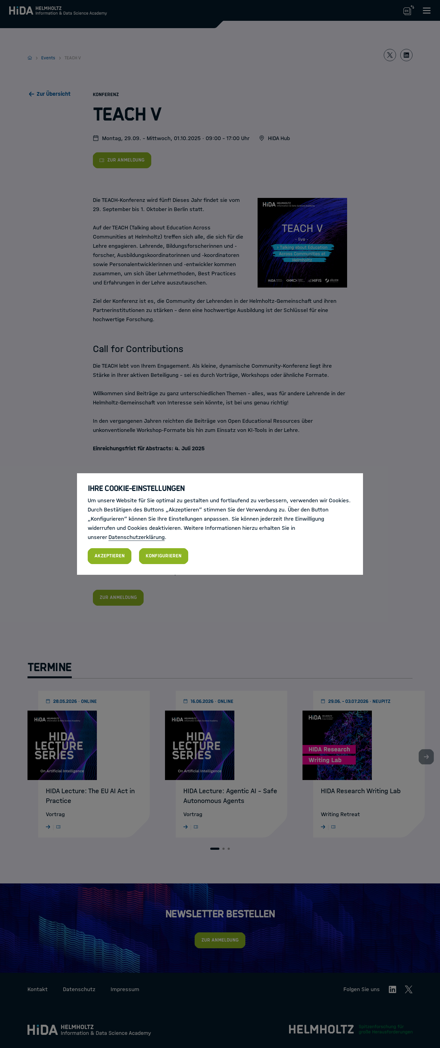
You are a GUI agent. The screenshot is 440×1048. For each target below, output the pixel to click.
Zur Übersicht (54, 94)
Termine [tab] (50, 667)
